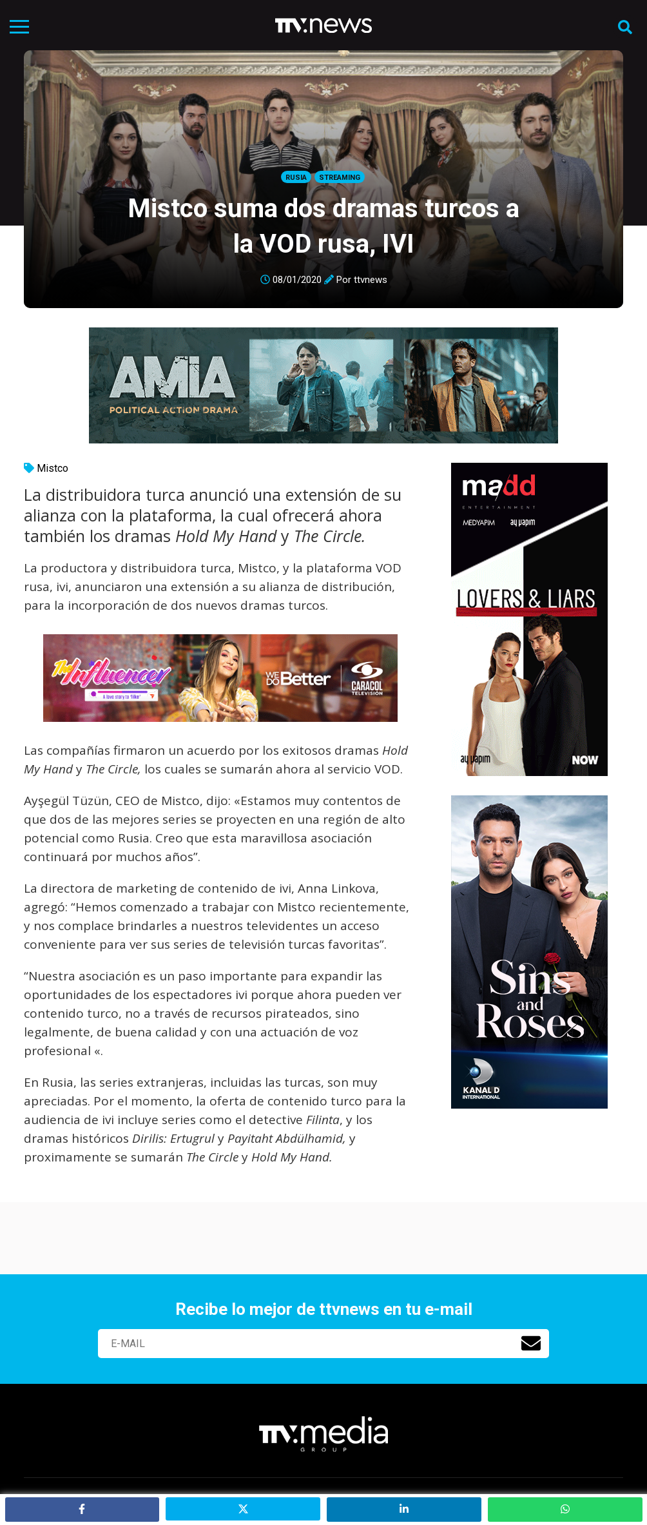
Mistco (52, 468)
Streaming (339, 177)
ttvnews (370, 280)
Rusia (296, 177)
